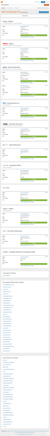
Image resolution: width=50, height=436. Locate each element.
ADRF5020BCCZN (7, 309)
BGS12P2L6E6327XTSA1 (8, 346)
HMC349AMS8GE (7, 300)
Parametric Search (25, 431)
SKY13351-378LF (7, 337)
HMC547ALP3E (6, 351)
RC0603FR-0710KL (7, 403)
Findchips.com (2, 2)
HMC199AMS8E (6, 316)
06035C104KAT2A (7, 419)
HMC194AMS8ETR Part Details (27, 37)
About (12, 431)
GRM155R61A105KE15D (8, 415)
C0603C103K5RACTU (8, 421)
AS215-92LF (5, 328)
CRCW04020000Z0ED (8, 396)
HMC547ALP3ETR (7, 321)
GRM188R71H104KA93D (8, 378)
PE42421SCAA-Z (7, 335)
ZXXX (4, 371)
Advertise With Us (32, 432)
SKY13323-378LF (7, 332)
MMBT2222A (6, 405)
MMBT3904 (5, 367)
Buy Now (34, 35)
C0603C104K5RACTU (8, 389)
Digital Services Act (44, 431)
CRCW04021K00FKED (8, 380)
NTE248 (5, 360)
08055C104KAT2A (7, 408)
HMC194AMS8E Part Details (26, 82)
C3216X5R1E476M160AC (8, 369)
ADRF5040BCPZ (6, 303)
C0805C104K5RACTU (8, 383)
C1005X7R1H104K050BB (8, 362)
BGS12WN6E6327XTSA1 (8, 284)
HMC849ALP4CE (7, 291)
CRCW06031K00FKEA (8, 412)
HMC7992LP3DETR (7, 319)
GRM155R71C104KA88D (8, 387)
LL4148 (4, 426)
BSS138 (5, 401)
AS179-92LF (5, 289)
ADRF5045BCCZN (7, 325)
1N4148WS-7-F (6, 392)
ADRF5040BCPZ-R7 (7, 298)
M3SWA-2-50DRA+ (7, 323)
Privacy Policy (31, 431)
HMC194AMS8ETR (24, 26)
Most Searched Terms (17, 431)
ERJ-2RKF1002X (6, 410)
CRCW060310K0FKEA (8, 373)
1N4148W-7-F (6, 385)
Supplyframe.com (30, 434)
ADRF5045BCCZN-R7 (8, 296)
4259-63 (5, 314)
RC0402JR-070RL (7, 376)
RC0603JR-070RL (7, 424)
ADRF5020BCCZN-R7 (8, 307)
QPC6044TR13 (6, 348)
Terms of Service (37, 431)
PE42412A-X (6, 293)
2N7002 (4, 417)
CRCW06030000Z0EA (8, 394)
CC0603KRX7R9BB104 (8, 399)
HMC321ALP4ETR (7, 287)
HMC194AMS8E (23, 72)
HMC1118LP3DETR (7, 344)
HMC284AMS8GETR (7, 339)
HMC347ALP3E (6, 341)
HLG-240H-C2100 (7, 364)
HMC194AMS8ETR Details (44, 12)
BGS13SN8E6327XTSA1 (8, 305)
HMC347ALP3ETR (7, 330)
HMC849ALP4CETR (7, 312)
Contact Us (8, 431)
